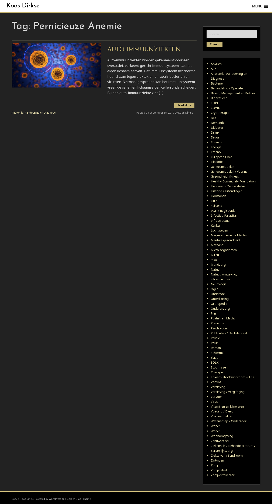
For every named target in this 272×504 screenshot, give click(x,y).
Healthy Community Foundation (233, 181)
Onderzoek (218, 294)
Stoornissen (219, 367)
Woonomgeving (222, 436)
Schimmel (217, 353)
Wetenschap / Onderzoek (228, 421)
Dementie (218, 123)
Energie (216, 147)
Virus (214, 402)
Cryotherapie (220, 113)
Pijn (213, 313)
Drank (215, 132)
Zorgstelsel (219, 470)
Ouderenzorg (220, 308)
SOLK (214, 362)
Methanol (217, 245)
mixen (215, 260)
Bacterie (217, 83)
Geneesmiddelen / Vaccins (229, 171)
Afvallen (216, 64)
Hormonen (218, 196)
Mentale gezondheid (225, 240)
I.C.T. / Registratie (223, 211)
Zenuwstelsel (220, 441)
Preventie (217, 323)
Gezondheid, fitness (225, 176)
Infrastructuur (221, 221)
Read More (184, 105)
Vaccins (216, 382)
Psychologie (219, 328)
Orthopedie (219, 304)
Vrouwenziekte (221, 416)
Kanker (216, 225)
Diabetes (217, 128)
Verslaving (218, 387)
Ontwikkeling (220, 299)
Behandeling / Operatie (227, 88)
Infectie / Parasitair (224, 215)
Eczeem (216, 142)
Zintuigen (217, 460)
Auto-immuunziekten (144, 50)
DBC (214, 118)
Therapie (217, 372)
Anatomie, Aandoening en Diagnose (34, 112)
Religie (215, 338)
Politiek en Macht (223, 318)
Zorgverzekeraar (223, 475)
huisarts (216, 206)
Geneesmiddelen (222, 167)
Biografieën (219, 98)
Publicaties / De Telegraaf (229, 333)
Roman (216, 348)
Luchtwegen (219, 230)
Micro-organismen (224, 250)
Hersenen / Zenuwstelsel (228, 186)
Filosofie (217, 162)
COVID (215, 108)
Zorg (214, 465)
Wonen (216, 426)
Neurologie (219, 284)
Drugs (215, 137)
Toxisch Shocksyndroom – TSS (232, 377)
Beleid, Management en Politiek (233, 93)
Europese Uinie (221, 157)
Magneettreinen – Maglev (229, 235)
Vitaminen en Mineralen (227, 406)
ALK (213, 69)
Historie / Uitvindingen (226, 191)
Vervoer (216, 397)
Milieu (215, 255)
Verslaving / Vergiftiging (228, 392)
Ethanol (216, 152)
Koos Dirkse (23, 6)
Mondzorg (218, 265)
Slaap (214, 358)
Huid (214, 201)
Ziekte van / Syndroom (227, 455)
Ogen (214, 289)
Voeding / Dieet (222, 411)
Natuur (216, 269)
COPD (215, 103)
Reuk (214, 343)
